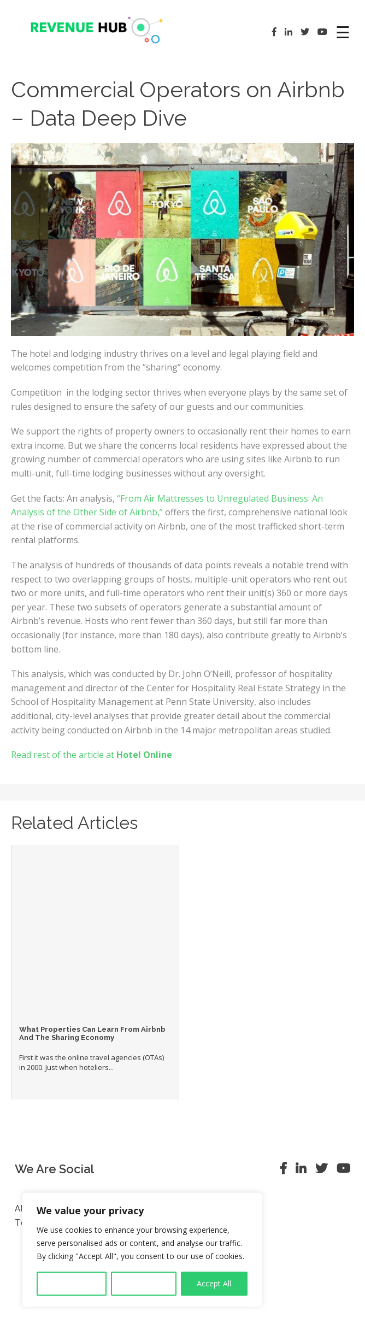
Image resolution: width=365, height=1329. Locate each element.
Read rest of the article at (91, 755)
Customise (72, 1283)
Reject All (143, 1283)
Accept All (214, 1283)
